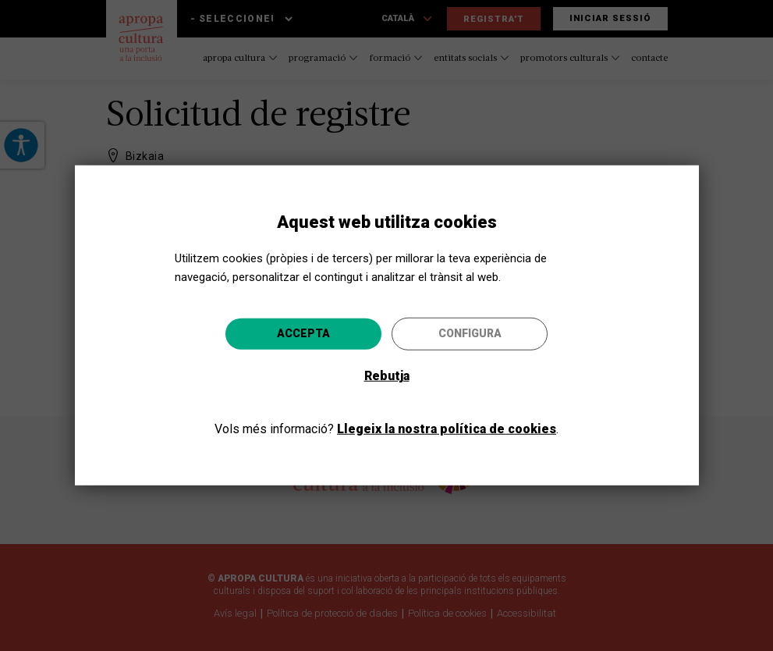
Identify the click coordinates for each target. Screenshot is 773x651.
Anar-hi (482, 409)
